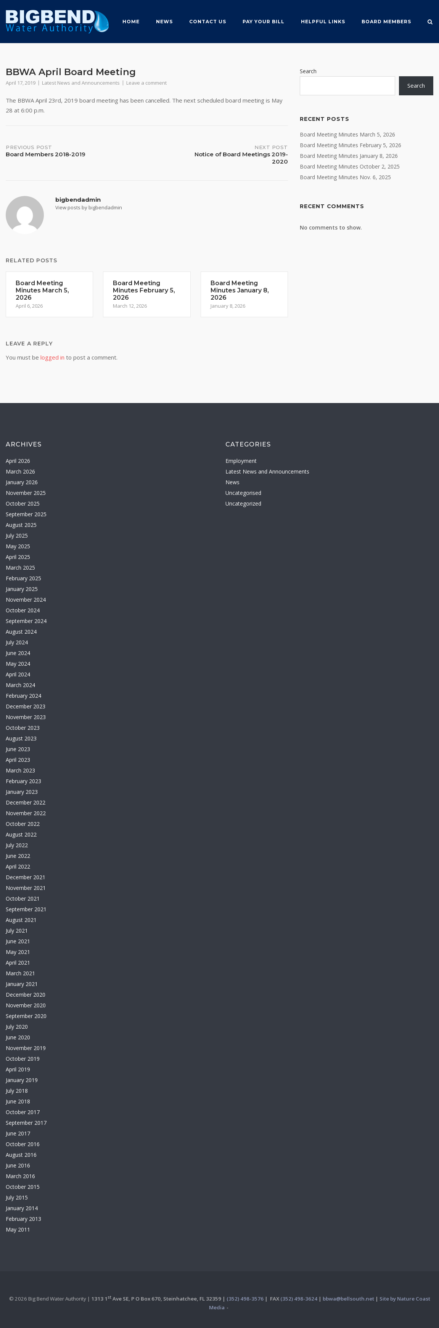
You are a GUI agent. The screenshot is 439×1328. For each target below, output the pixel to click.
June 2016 (18, 1165)
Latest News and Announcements (81, 82)
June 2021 (18, 941)
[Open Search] (430, 22)
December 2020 (25, 994)
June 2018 (18, 1101)
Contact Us (207, 21)
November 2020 (26, 1005)
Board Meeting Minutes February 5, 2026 (350, 145)
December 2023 (25, 706)
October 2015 (23, 1186)
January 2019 (22, 1080)
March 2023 (20, 770)
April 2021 (18, 962)
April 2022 (18, 866)
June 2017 (18, 1133)
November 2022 (26, 813)
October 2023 (23, 727)
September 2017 (26, 1122)
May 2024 (18, 663)
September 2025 (26, 514)
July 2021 (17, 930)
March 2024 (20, 685)
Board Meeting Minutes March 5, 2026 (347, 134)
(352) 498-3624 (298, 1298)
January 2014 (22, 1208)
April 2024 (18, 674)
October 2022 (23, 823)
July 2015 (17, 1197)
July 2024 (17, 642)
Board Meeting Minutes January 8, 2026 (349, 155)
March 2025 (20, 567)
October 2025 (23, 503)
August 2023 (21, 738)
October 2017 (23, 1112)
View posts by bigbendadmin (88, 207)
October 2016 (23, 1144)
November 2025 (26, 492)
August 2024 (21, 631)
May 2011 (18, 1229)
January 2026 (22, 482)
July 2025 (17, 535)
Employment (241, 460)
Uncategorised (243, 492)
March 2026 (20, 471)
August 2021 (21, 919)
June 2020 (18, 1037)
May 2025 (18, 546)
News (164, 21)
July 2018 (17, 1090)
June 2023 (18, 749)
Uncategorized (243, 503)
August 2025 (21, 524)
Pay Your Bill (264, 21)
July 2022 (17, 845)
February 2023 (23, 781)
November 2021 (26, 887)
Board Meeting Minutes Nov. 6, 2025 (345, 177)
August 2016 (21, 1154)
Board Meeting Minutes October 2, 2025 (350, 166)
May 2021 (18, 951)
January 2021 (22, 984)
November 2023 (26, 717)
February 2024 (23, 695)
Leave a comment (146, 82)
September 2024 (26, 621)
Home (131, 21)
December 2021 (25, 877)
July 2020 (17, 1026)
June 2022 (18, 855)
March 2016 (20, 1176)
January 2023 (22, 791)
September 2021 (26, 909)
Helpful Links (323, 21)
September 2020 (26, 1016)
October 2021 (23, 898)
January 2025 (22, 589)
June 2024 (18, 653)
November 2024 (26, 599)
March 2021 (20, 973)
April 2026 (18, 460)
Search (308, 71)
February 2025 (23, 578)
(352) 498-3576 (245, 1298)
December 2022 (25, 802)
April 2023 (18, 759)
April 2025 (18, 556)
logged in (52, 357)
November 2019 (26, 1048)
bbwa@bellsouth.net (348, 1298)
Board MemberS (386, 21)
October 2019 (23, 1058)
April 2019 (18, 1069)
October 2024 (23, 610)
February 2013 (23, 1218)
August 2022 (21, 834)
